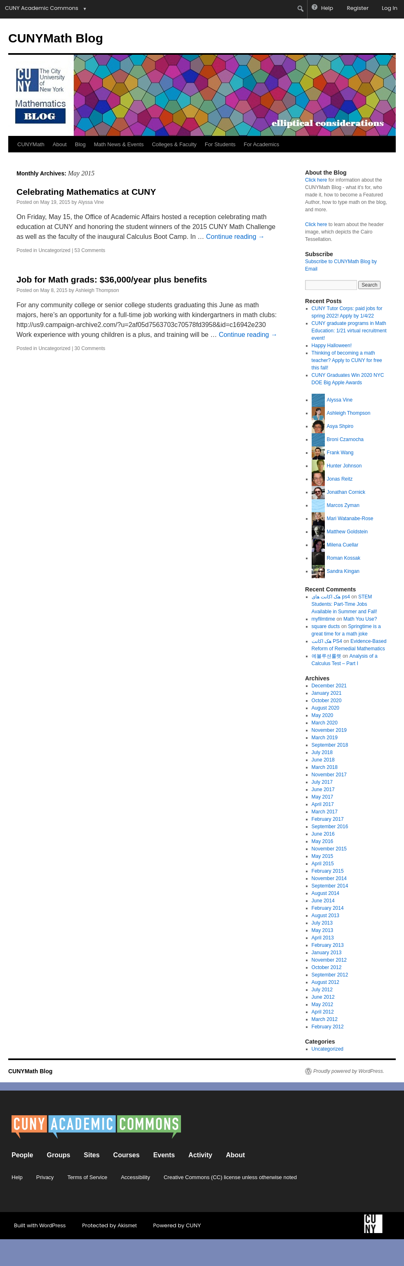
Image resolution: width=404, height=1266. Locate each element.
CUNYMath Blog (55, 38)
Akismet (126, 1225)
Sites (91, 1155)
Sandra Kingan (343, 571)
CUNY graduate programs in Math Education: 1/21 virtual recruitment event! (349, 330)
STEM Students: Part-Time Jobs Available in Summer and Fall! (344, 604)
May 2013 (323, 930)
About (60, 144)
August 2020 (325, 708)
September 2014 (330, 886)
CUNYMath (31, 144)
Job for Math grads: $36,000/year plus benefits (111, 279)
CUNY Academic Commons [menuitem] (41, 8)
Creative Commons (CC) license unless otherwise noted (230, 1177)
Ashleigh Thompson (97, 290)
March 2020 (325, 723)
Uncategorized (54, 250)
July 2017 (322, 782)
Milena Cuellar (343, 545)
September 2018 (330, 745)
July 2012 (322, 990)
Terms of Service (87, 1177)
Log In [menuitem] (389, 8)
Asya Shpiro (340, 426)
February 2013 (328, 945)
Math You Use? (360, 619)
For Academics (261, 144)
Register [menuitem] (358, 8)
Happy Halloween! (332, 345)
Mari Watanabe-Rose (350, 518)
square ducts (326, 626)
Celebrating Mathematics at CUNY (86, 191)
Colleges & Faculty (174, 144)
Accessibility (135, 1177)
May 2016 (323, 841)
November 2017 (329, 775)
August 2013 (325, 915)
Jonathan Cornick (346, 492)
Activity (200, 1155)
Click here (316, 180)
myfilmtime (323, 619)
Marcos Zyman (343, 505)
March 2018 (325, 767)
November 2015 (329, 849)
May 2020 (323, 715)
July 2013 (322, 923)
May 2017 (323, 797)
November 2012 (329, 960)
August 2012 (325, 982)
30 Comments (90, 348)
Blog (80, 144)
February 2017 (328, 819)
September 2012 (330, 975)
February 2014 (328, 908)
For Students (220, 144)
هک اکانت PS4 (327, 641)
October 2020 (327, 700)
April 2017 (323, 804)
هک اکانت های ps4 (331, 597)
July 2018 (322, 752)
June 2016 (323, 834)
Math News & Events (119, 144)
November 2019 (329, 730)
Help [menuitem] (327, 8)
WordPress (52, 1225)
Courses (126, 1155)
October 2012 (327, 967)
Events (164, 1155)
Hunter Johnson (344, 466)
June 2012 (323, 997)
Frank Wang (340, 452)
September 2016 (330, 826)
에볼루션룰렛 (326, 656)
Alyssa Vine (90, 202)
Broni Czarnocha (345, 439)
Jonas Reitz (340, 479)
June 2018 (323, 760)
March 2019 (325, 737)
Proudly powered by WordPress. (348, 1071)
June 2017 (323, 789)
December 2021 (329, 686)
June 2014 (323, 901)
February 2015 (328, 871)
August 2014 (325, 893)
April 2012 (323, 1012)
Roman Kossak (343, 558)
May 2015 (323, 856)
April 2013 (323, 938)
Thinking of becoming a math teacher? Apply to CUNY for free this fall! (347, 360)
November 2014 (329, 878)
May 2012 (323, 1004)
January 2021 (327, 693)
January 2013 (327, 952)
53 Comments (90, 250)
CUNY (193, 1225)
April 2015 (323, 864)
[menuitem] (300, 8)
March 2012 (325, 1019)
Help (17, 1177)
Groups (58, 1155)
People (22, 1155)
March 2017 (325, 812)
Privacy (45, 1177)
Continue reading (235, 236)
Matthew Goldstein (347, 532)
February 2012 (328, 1027)
